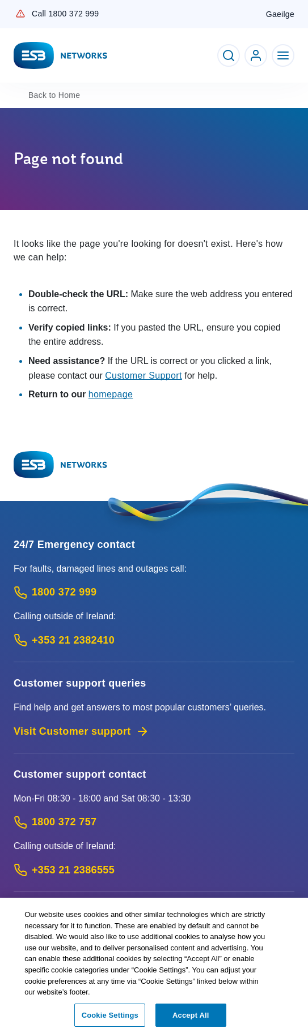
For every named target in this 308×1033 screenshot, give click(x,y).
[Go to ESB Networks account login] (255, 55)
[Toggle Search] (228, 55)
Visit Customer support (81, 731)
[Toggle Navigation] (283, 55)
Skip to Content (9, 9)
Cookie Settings (110, 1017)
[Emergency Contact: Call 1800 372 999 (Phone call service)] (154, 592)
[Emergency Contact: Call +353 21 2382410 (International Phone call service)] (154, 640)
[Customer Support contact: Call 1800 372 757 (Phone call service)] (154, 822)
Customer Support (143, 375)
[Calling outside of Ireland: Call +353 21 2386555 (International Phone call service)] (154, 870)
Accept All (190, 1017)
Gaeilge (280, 14)
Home (54, 95)
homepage (110, 394)
